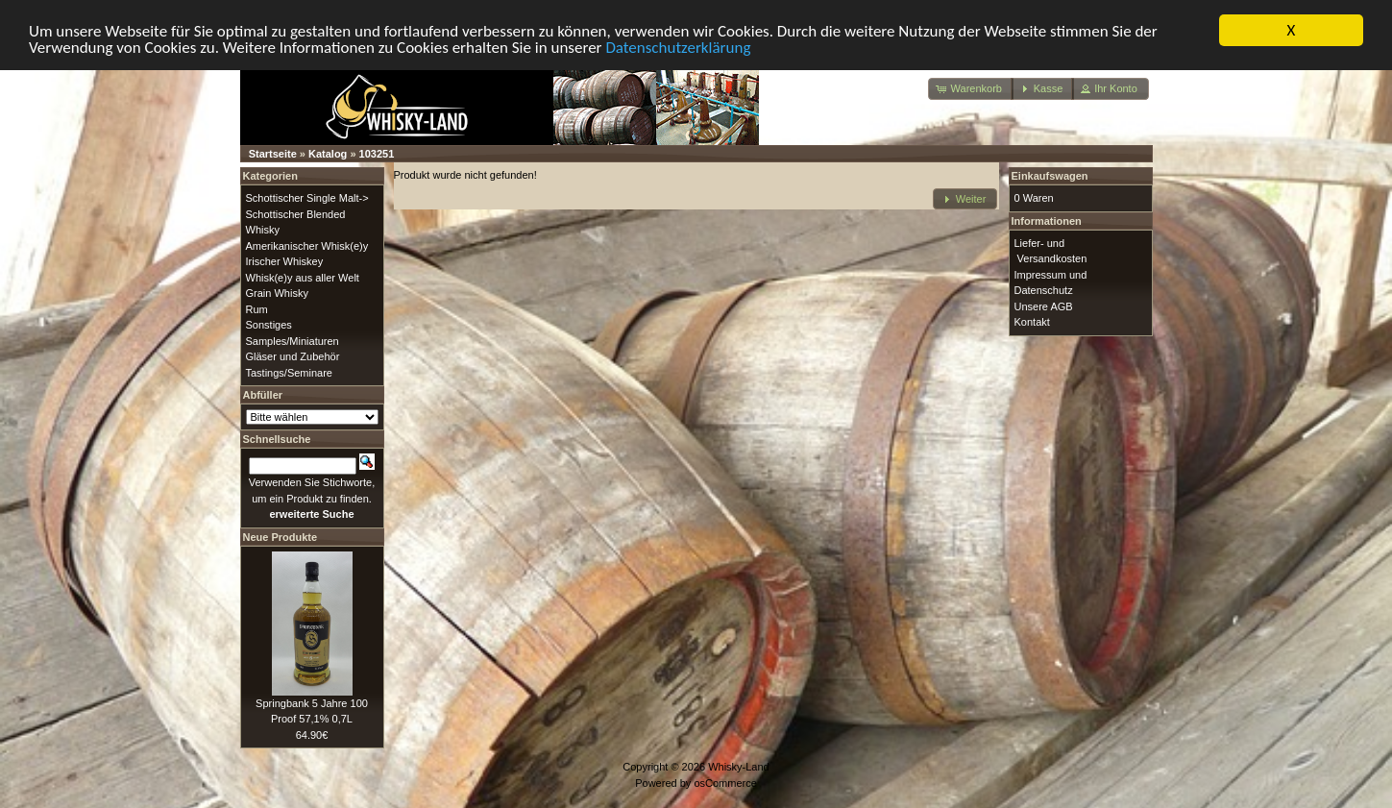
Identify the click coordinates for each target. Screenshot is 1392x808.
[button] (970, 89)
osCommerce (725, 782)
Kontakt (1032, 322)
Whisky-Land (738, 766)
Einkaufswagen (1050, 176)
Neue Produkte (280, 536)
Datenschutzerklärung (677, 47)
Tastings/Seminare (289, 372)
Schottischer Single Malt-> (307, 198)
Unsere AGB (1043, 305)
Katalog (327, 153)
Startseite (273, 153)
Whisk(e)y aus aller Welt (302, 276)
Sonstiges (269, 325)
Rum (257, 308)
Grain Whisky (277, 293)
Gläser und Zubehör (293, 356)
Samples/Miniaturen (292, 340)
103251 (377, 153)
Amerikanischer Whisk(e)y (307, 245)
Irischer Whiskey (285, 261)
